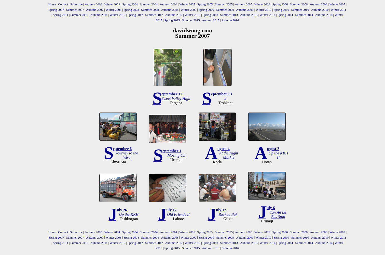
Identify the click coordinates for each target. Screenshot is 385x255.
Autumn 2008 (170, 10)
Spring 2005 (205, 4)
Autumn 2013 (249, 15)
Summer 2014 (304, 15)
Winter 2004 (112, 4)
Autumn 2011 (98, 15)
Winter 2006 (262, 4)
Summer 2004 (149, 4)
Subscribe (76, 4)
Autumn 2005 (243, 4)
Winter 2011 (338, 10)
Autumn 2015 (211, 20)
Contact (63, 4)
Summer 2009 (225, 10)
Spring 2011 (60, 15)
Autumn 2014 (324, 15)
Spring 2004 (130, 4)
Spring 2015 (172, 20)
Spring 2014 (285, 15)
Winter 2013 (192, 15)
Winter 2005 (187, 4)
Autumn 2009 (245, 10)
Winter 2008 (113, 10)
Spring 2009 (206, 10)
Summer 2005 (224, 4)
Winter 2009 (188, 10)
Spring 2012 (135, 15)
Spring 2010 (281, 10)
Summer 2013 (229, 15)
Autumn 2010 (320, 10)
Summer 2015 (191, 20)
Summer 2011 (79, 15)
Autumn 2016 (230, 20)
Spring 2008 (131, 10)
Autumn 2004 (168, 4)
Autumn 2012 (174, 15)
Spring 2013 (210, 15)
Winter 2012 (117, 15)
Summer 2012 (154, 15)
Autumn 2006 (318, 4)
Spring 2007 (56, 10)
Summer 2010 (300, 10)
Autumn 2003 (93, 4)
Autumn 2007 (95, 10)
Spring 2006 (280, 4)
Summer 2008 (150, 10)
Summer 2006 (299, 4)
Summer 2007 (75, 10)
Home (52, 4)
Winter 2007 (337, 4)
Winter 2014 (267, 15)
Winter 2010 (263, 10)
